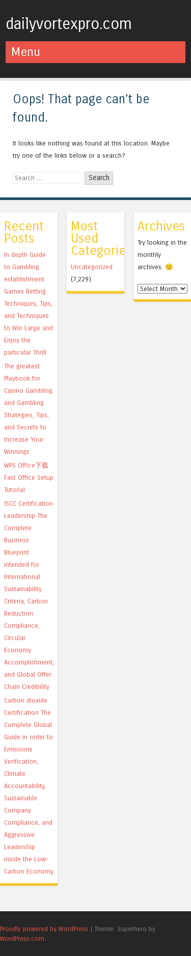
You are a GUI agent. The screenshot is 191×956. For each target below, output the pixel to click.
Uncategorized (92, 267)
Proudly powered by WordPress (44, 929)
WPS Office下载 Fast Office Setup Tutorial (28, 477)
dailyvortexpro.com (69, 24)
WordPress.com (22, 938)
